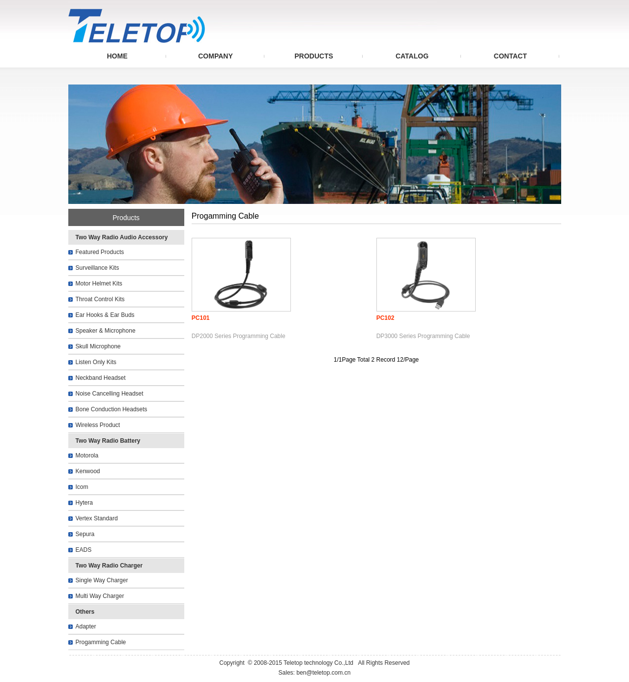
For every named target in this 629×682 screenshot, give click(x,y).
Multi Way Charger (100, 596)
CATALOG (412, 56)
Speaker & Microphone (106, 330)
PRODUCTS (313, 56)
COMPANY (215, 56)
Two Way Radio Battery (108, 440)
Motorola (87, 455)
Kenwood (88, 471)
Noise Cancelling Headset (109, 393)
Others (85, 611)
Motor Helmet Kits (99, 283)
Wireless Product (98, 425)
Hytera (84, 502)
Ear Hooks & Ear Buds (105, 315)
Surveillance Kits (97, 267)
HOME (117, 56)
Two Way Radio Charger (109, 565)
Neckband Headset (101, 377)
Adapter (86, 626)
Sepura (85, 534)
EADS (84, 549)
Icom (82, 486)
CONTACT (510, 56)
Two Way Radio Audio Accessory (122, 237)
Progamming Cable (101, 642)
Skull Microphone (98, 346)
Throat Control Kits (100, 299)
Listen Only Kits (96, 362)
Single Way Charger (102, 580)
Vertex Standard (97, 518)
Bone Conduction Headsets (111, 409)
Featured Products (100, 252)
